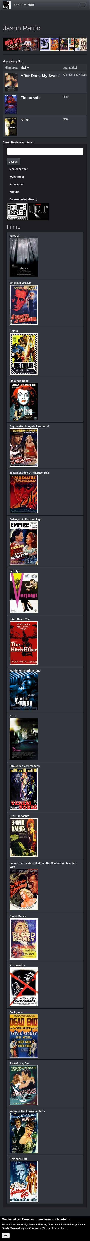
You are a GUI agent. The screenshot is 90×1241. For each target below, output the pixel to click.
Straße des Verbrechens (25, 766)
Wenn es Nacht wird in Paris (27, 1111)
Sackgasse (16, 1012)
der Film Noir (23, 5)
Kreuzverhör (17, 965)
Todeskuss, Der (19, 1063)
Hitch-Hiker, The (20, 619)
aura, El (14, 235)
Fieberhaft (30, 97)
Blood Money (18, 916)
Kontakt (14, 191)
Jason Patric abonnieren (18, 142)
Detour (14, 330)
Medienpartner (18, 169)
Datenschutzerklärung (23, 199)
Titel (25, 67)
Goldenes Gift (18, 1159)
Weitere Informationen (55, 1228)
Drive (13, 716)
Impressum (16, 184)
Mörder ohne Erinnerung (25, 670)
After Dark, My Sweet (40, 75)
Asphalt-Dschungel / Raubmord (29, 426)
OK (6, 1235)
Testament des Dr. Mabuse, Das (29, 472)
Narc (25, 120)
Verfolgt (14, 571)
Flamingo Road (19, 380)
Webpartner (16, 176)
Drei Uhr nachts (19, 815)
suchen (13, 161)
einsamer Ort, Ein (20, 282)
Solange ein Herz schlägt (25, 519)
